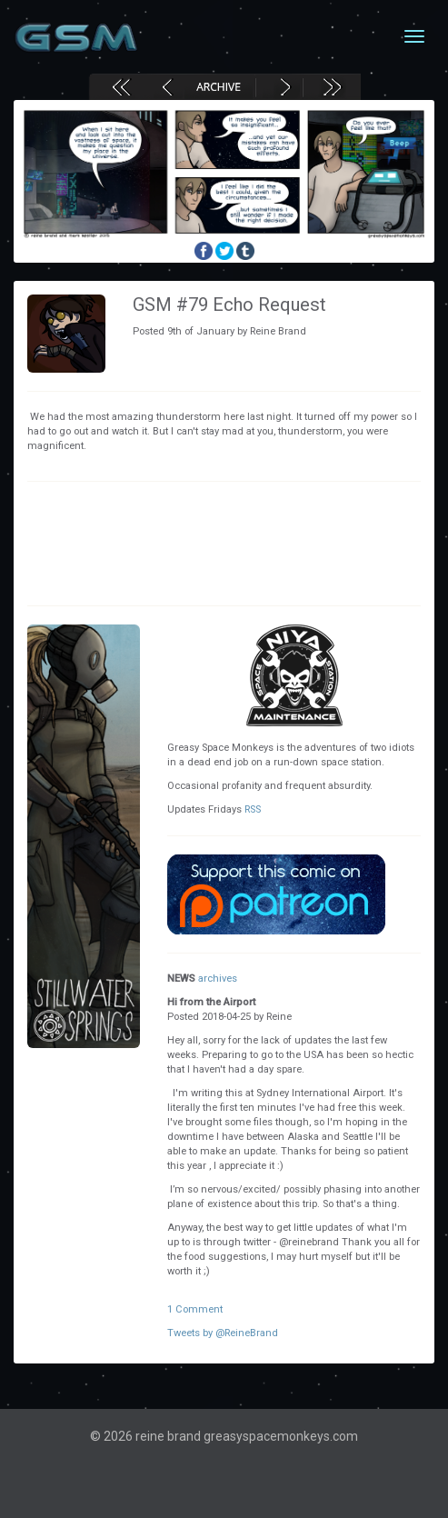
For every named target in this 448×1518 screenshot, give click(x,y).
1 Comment (195, 1309)
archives (217, 978)
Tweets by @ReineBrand (222, 1333)
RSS (252, 809)
